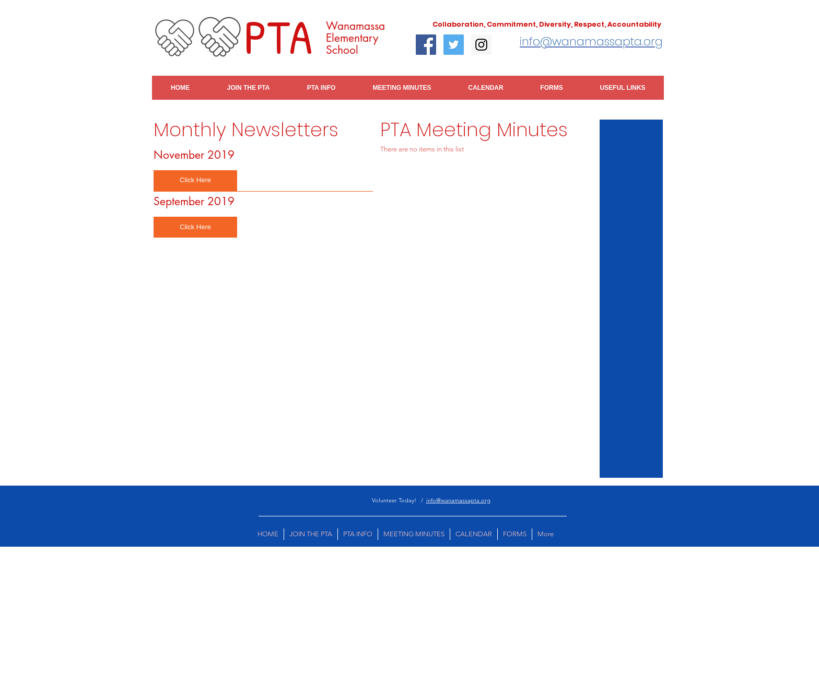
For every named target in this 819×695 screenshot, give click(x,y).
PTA (278, 36)
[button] (195, 180)
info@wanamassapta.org (458, 500)
